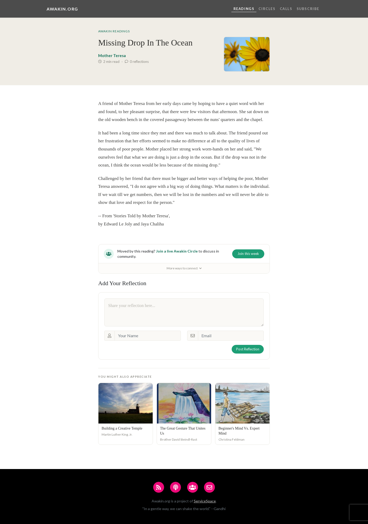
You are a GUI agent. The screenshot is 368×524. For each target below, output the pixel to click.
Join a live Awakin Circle (177, 251)
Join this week (248, 253)
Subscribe (308, 9)
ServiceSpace (205, 501)
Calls (286, 9)
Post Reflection (247, 349)
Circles (266, 9)
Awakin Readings (114, 31)
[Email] (231, 336)
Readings (244, 9)
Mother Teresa (112, 55)
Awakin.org (62, 8)
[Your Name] (148, 336)
